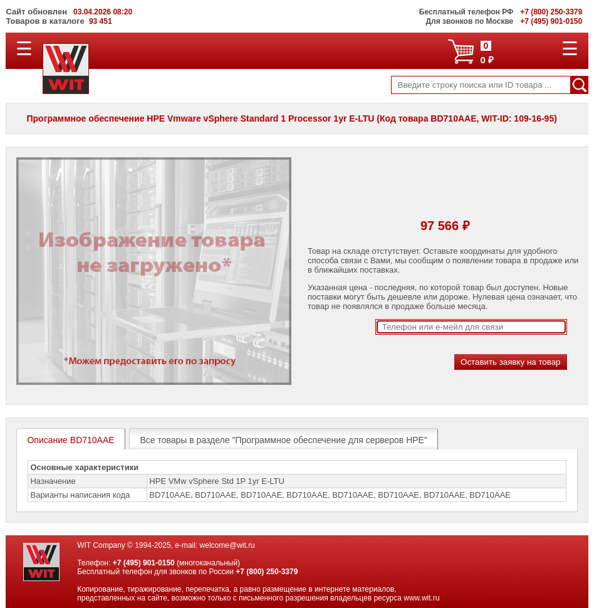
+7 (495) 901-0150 (144, 562)
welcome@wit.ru (227, 545)
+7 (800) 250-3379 (267, 571)
